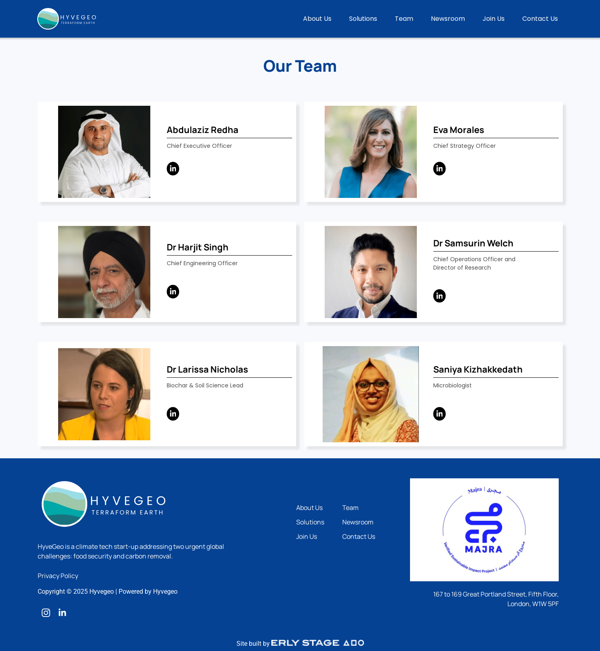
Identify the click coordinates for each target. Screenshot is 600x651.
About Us (317, 19)
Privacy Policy (58, 575)
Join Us (494, 19)
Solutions (363, 19)
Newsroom (448, 19)
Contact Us (540, 19)
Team (404, 19)
